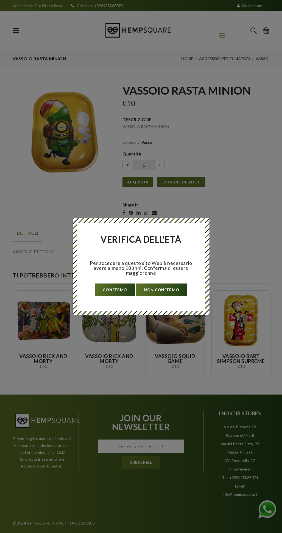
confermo (115, 289)
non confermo (161, 289)
